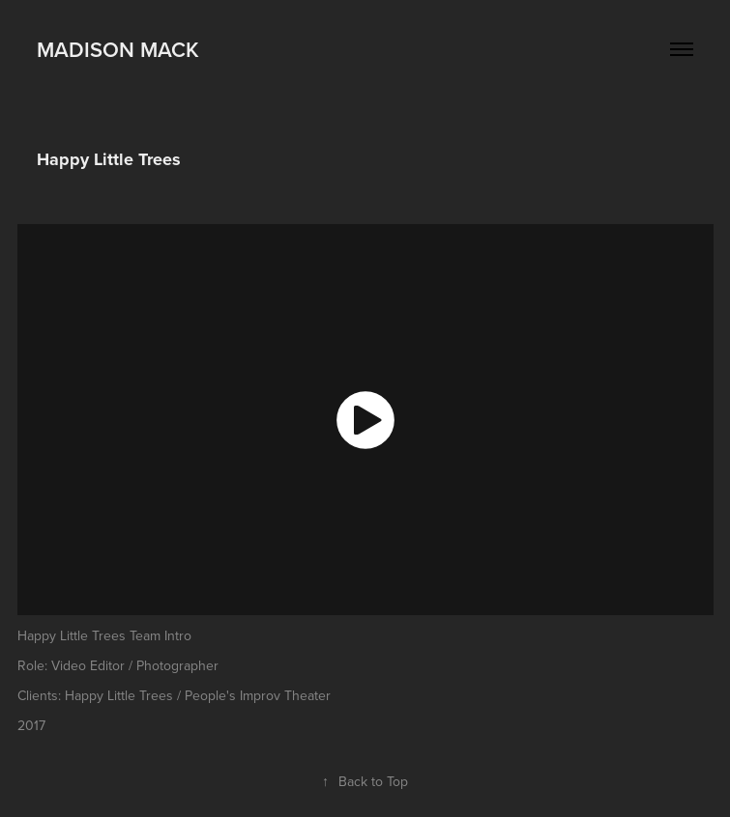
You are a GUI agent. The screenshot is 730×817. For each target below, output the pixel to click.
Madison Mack (118, 49)
